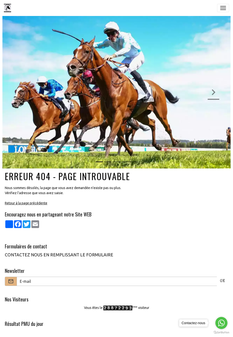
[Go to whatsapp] (221, 323)
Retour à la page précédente (26, 203)
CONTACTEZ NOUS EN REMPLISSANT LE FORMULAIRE (59, 255)
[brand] (8, 8)
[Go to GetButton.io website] (221, 332)
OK (222, 281)
